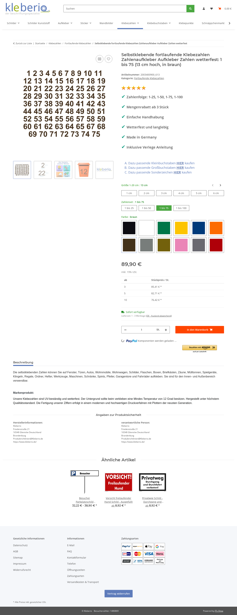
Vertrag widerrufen (118, 593)
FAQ (69, 551)
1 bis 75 (165, 208)
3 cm (166, 193)
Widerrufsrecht (22, 570)
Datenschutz (20, 545)
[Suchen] (125, 8)
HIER (180, 163)
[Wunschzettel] (212, 9)
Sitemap (18, 557)
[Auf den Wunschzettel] (108, 59)
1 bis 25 (131, 208)
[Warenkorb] (225, 9)
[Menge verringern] (125, 329)
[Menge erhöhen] (166, 329)
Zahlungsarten (75, 576)
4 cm (183, 193)
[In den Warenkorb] (199, 329)
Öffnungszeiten (76, 570)
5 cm (201, 193)
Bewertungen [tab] (49, 362)
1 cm (131, 193)
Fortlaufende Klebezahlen (149, 78)
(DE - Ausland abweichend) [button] (159, 315)
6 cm (218, 193)
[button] (204, 9)
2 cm (149, 193)
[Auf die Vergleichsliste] (99, 59)
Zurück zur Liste (24, 43)
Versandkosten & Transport (83, 582)
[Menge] (141, 329)
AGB (15, 551)
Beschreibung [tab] (23, 362)
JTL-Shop (219, 610)
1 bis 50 (148, 208)
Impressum (19, 563)
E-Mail (70, 545)
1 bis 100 (182, 208)
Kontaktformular (76, 557)
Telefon (71, 563)
